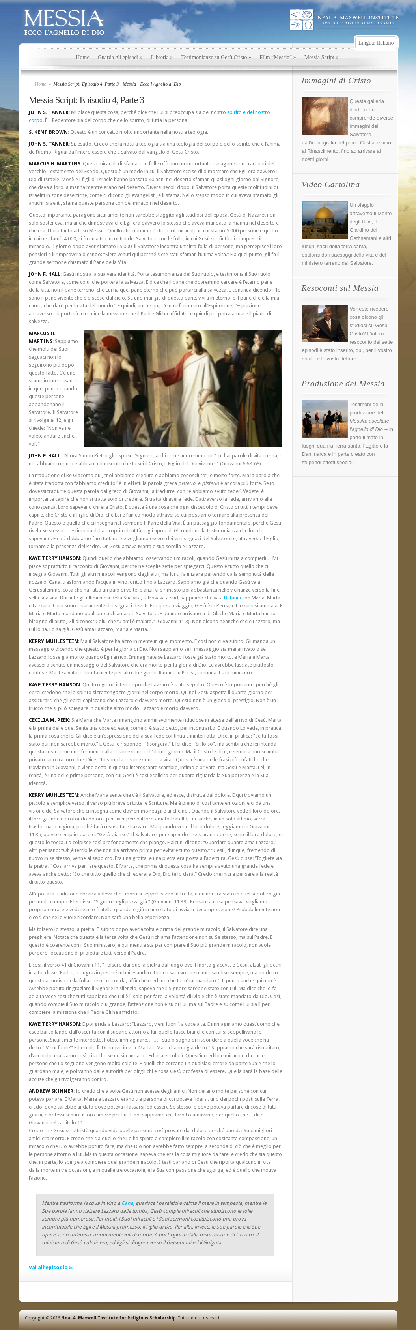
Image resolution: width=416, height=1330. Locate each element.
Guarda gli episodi (120, 57)
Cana (127, 1203)
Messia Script (321, 57)
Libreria (162, 57)
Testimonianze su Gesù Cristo (216, 57)
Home (83, 57)
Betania (232, 598)
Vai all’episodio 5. (51, 1267)
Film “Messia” (277, 57)
